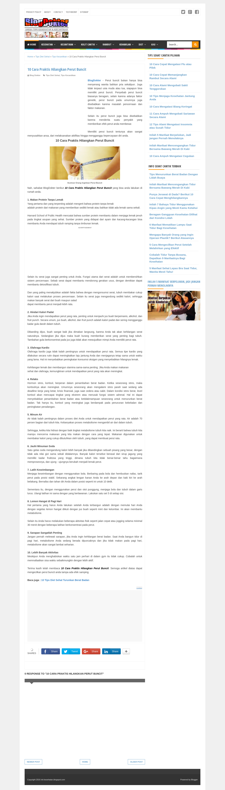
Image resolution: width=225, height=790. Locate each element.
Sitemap (84, 12)
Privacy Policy (33, 12)
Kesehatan (47, 44)
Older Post (136, 762)
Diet (141, 44)
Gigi (153, 44)
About (47, 12)
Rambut (107, 44)
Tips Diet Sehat (53, 75)
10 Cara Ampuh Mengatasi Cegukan (171, 155)
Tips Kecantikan (68, 75)
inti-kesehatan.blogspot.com (53, 780)
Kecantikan (67, 44)
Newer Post (33, 762)
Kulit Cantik (88, 44)
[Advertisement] (56, 103)
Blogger (194, 780)
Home (31, 44)
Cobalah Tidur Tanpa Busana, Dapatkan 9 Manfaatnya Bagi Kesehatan (167, 258)
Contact (58, 12)
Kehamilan (125, 44)
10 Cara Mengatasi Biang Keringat (170, 106)
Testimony (71, 12)
